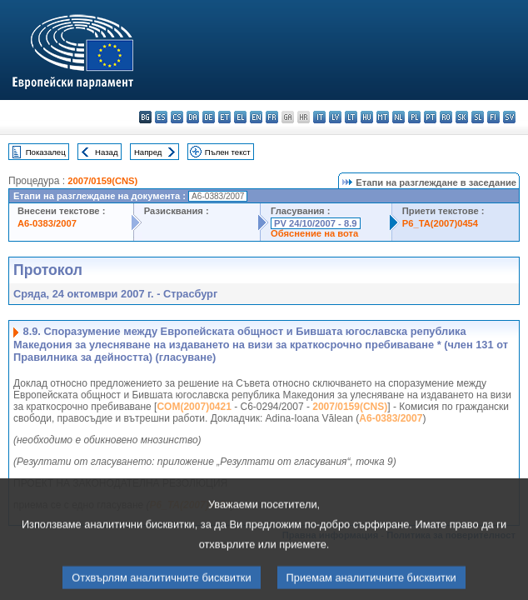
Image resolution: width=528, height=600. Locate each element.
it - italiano (319, 117)
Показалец (46, 152)
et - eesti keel (224, 117)
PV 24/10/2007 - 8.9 (315, 223)
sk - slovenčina (462, 117)
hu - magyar (367, 117)
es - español (161, 117)
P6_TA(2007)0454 (440, 223)
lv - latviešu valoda (335, 117)
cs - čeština (177, 117)
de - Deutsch (208, 117)
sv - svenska (509, 117)
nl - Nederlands (398, 117)
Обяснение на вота (314, 233)
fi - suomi (493, 117)
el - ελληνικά (240, 117)
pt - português (430, 117)
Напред (148, 152)
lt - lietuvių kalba (351, 117)
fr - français (272, 117)
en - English (256, 117)
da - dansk (193, 117)
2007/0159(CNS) (102, 181)
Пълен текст (228, 152)
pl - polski (414, 117)
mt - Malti (382, 117)
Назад (106, 152)
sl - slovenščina (477, 117)
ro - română (446, 117)
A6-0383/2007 (47, 223)
